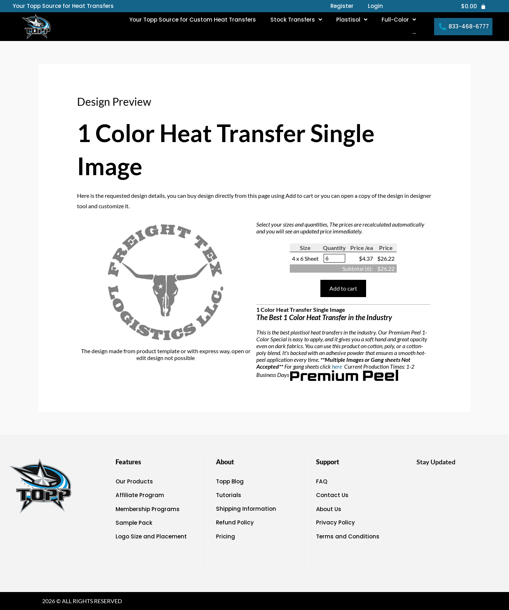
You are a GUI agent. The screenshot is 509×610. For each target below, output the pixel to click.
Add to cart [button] (343, 288)
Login (375, 6)
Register (341, 6)
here (337, 366)
